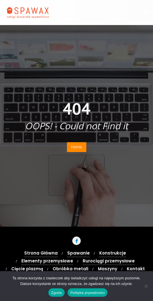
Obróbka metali (70, 269)
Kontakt (136, 269)
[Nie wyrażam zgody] (146, 286)
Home (76, 147)
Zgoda (56, 293)
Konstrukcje (112, 253)
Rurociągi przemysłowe (109, 261)
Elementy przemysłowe (47, 261)
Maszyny (107, 269)
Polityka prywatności (87, 293)
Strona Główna (41, 253)
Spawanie (78, 253)
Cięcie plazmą (27, 269)
